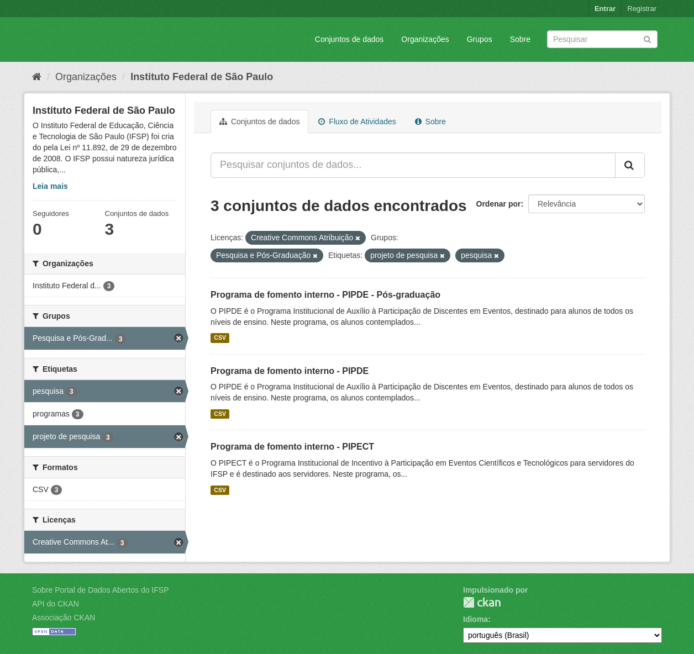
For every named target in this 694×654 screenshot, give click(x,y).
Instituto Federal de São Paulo (201, 76)
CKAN (482, 602)
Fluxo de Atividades (357, 121)
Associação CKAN (63, 617)
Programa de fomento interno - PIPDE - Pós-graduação (325, 294)
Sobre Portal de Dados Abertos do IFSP (100, 590)
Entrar (605, 8)
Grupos (479, 39)
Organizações (425, 39)
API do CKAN (55, 603)
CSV (220, 338)
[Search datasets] (602, 39)
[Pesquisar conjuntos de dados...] (413, 165)
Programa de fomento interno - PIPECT (292, 446)
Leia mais (50, 186)
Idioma (475, 619)
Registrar (641, 8)
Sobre (520, 39)
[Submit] (647, 38)
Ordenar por (498, 203)
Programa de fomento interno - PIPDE (290, 371)
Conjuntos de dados (349, 39)
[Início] (36, 76)
